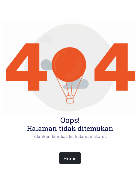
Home (70, 158)
